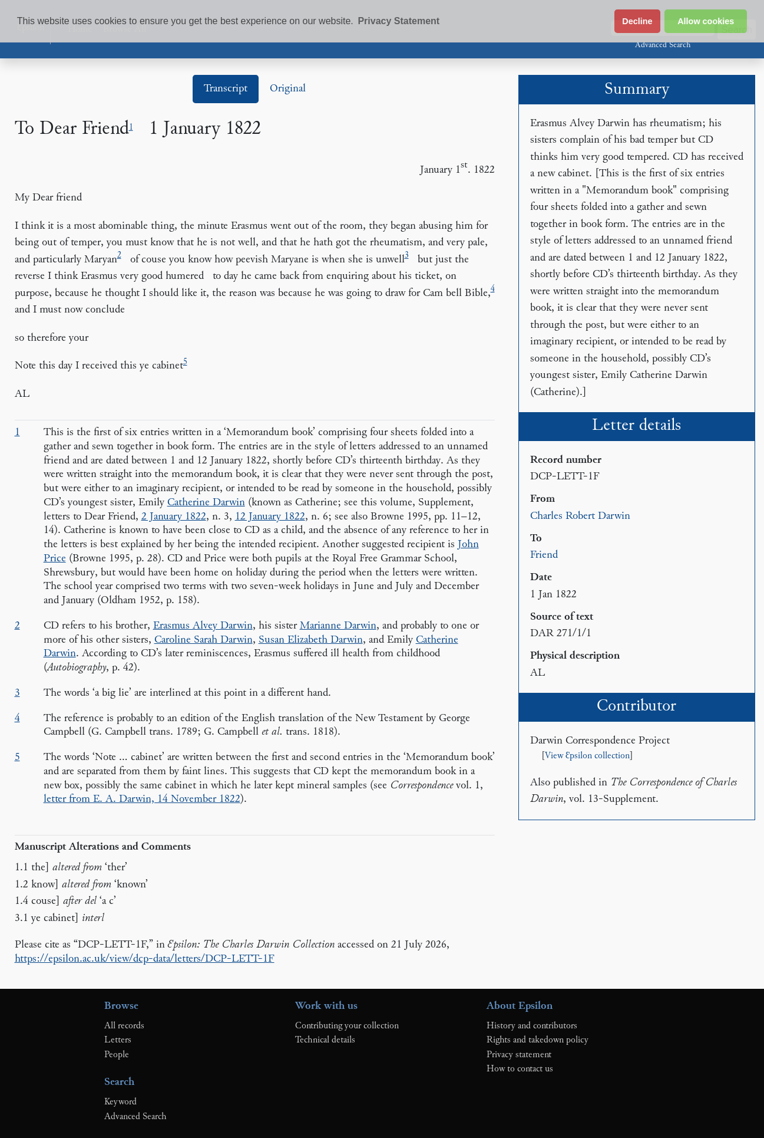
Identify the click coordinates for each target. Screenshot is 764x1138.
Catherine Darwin (206, 502)
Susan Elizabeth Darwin (311, 640)
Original (288, 88)
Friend (544, 555)
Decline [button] (637, 21)
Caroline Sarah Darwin (203, 640)
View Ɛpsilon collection (587, 756)
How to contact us (520, 1069)
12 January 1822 (270, 516)
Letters (117, 1040)
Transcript (225, 88)
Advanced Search (662, 45)
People (116, 1055)
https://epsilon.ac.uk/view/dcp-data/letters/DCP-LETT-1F (144, 959)
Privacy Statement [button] (398, 21)
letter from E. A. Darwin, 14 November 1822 (142, 799)
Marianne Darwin (338, 626)
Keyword (120, 1102)
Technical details (325, 1040)
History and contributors (532, 1026)
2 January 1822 (173, 516)
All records (124, 1026)
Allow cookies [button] (705, 21)
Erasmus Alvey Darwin (203, 626)
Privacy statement (519, 1055)
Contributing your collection (347, 1026)
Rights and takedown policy (537, 1040)
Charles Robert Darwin (580, 516)
